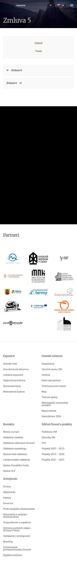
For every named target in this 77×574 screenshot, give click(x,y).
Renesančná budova (14, 392)
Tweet (38, 51)
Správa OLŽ (9, 471)
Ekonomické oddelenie (15, 454)
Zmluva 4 (16, 70)
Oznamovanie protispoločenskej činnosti (17, 548)
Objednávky (9, 492)
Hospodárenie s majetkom (17, 522)
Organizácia (48, 364)
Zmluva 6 (11, 83)
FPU (44, 443)
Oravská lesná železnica (15, 369)
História (46, 375)
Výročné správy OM (52, 369)
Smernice (8, 503)
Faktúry (7, 498)
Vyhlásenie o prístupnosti (16, 536)
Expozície (21, 5)
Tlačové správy (49, 397)
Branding (8, 541)
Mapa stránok (49, 411)
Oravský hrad (10, 364)
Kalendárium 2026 (51, 416)
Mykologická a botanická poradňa (55, 404)
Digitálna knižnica (12, 555)
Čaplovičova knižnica (14, 380)
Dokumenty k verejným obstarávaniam (15, 515)
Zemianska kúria (12, 386)
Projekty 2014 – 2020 (53, 454)
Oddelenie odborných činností (19, 443)
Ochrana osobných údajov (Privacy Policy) (16, 529)
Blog (44, 392)
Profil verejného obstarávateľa (19, 509)
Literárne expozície (13, 375)
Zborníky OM (48, 437)
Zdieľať (38, 43)
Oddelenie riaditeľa (13, 437)
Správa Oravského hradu (16, 465)
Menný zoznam (11, 432)
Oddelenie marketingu (14, 448)
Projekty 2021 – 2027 (53, 460)
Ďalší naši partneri (51, 380)
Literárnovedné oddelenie (16, 460)
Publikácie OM (49, 432)
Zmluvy (7, 486)
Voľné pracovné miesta (54, 386)
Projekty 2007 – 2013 (53, 448)
